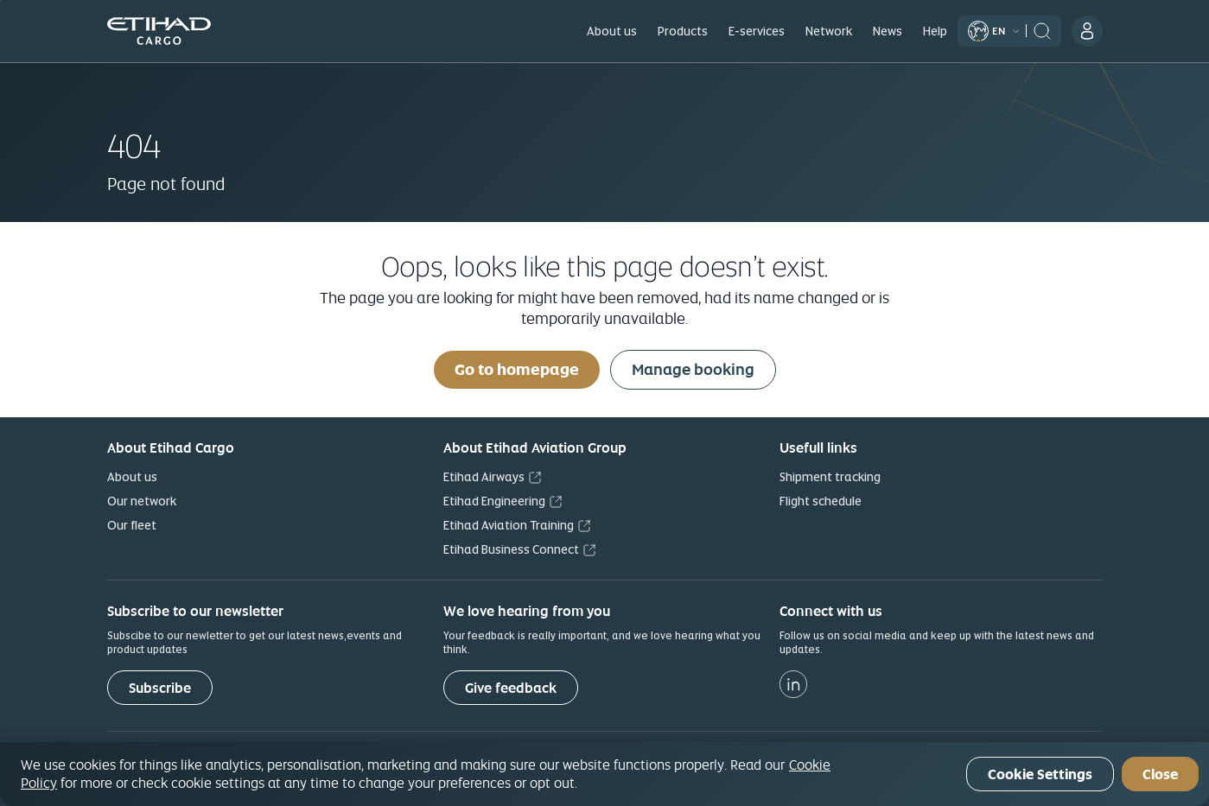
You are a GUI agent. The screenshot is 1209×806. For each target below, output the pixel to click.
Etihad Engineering (494, 501)
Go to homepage (517, 369)
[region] (604, 774)
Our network (141, 501)
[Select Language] (997, 30)
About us (132, 477)
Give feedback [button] (511, 688)
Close (1160, 774)
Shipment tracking (830, 477)
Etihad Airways (484, 477)
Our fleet (131, 525)
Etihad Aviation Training (508, 525)
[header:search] (1042, 29)
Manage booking (693, 369)
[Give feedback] (510, 687)
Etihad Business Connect (511, 549)
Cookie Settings (1040, 774)
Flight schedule (820, 501)
